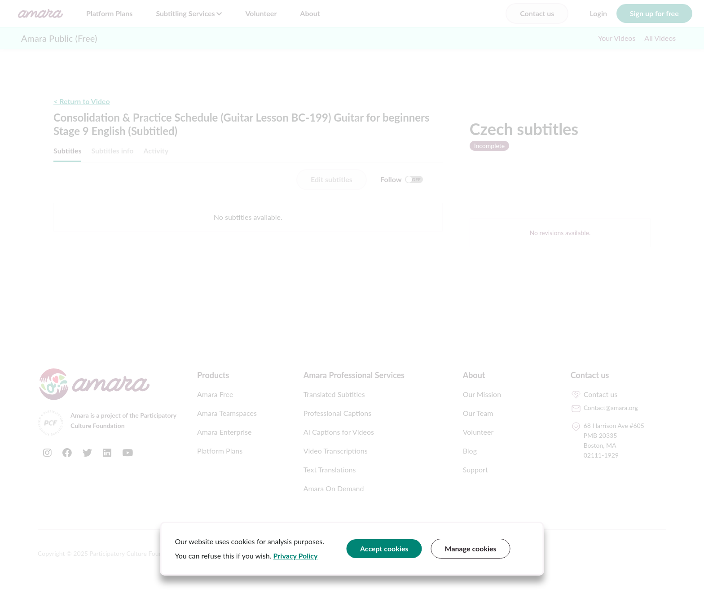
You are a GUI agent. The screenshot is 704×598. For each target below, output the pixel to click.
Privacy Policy (295, 555)
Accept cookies (384, 548)
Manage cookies (471, 548)
